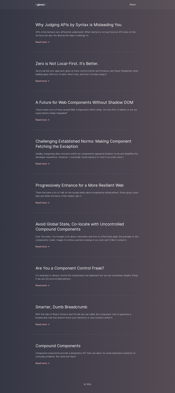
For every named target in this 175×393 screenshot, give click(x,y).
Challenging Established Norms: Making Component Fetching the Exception (83, 144)
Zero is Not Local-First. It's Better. (67, 63)
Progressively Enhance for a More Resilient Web (80, 185)
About (133, 4)
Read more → (43, 42)
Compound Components (58, 345)
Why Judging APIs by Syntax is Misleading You (79, 24)
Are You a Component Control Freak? (70, 268)
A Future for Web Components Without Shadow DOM (84, 102)
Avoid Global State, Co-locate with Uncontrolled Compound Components (80, 227)
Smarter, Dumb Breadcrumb (61, 307)
